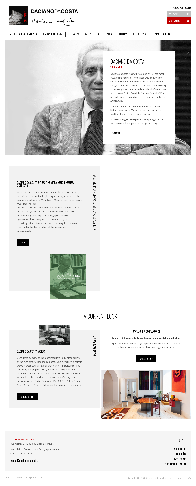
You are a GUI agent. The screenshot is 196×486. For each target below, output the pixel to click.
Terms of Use (10, 477)
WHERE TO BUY (146, 358)
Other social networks (174, 464)
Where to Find (27, 396)
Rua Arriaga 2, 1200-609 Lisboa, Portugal (32, 443)
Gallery (123, 34)
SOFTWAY (187, 478)
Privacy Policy (23, 477)
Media (109, 34)
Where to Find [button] (92, 34)
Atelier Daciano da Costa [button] (23, 34)
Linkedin (180, 453)
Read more (115, 133)
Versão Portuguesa (182, 7)
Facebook (179, 448)
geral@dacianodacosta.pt (25, 460)
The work (74, 34)
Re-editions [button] (139, 34)
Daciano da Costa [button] (52, 34)
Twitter (180, 459)
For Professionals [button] (162, 34)
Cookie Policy (37, 477)
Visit (23, 242)
